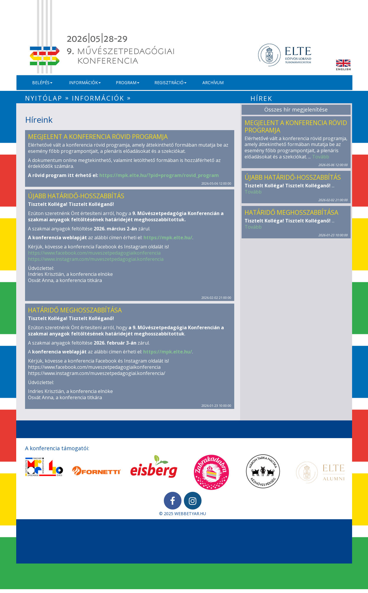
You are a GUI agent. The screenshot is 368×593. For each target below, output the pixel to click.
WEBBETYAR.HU (190, 513)
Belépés (42, 82)
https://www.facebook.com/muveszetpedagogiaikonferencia (94, 253)
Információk (85, 82)
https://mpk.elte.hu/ (167, 237)
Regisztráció (170, 82)
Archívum (213, 82)
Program (127, 82)
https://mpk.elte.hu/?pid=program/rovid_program (159, 175)
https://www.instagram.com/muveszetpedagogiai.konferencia (96, 259)
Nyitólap (43, 98)
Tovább (320, 156)
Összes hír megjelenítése (296, 109)
